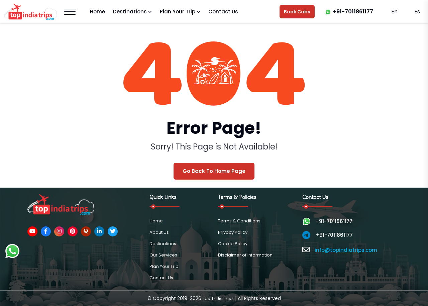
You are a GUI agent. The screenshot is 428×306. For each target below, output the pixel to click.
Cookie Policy (232, 243)
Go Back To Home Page (214, 171)
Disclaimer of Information (245, 255)
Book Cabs (297, 11)
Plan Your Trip (177, 11)
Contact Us (223, 11)
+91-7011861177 (353, 11)
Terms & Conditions (239, 221)
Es (416, 11)
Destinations (130, 11)
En (394, 11)
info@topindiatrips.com (346, 249)
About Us (159, 232)
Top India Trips (218, 298)
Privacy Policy (232, 232)
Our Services (163, 255)
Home (97, 11)
